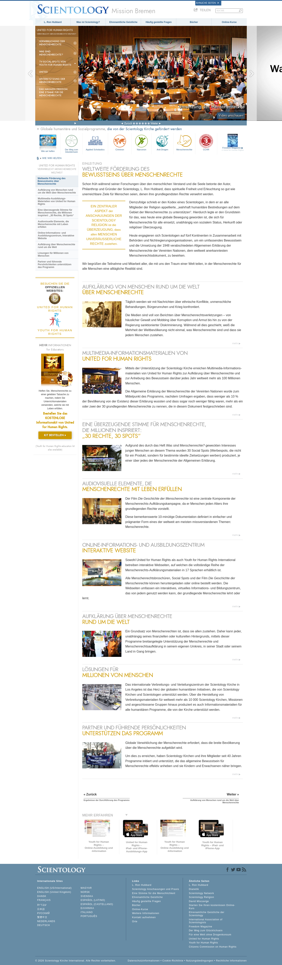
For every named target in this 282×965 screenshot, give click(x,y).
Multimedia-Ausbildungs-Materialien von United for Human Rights (56, 201)
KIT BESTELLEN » (55, 435)
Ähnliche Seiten (207, 3)
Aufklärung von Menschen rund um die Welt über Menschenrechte (57, 191)
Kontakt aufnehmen (144, 917)
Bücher (194, 22)
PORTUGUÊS (89, 916)
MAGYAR (86, 888)
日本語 (41, 909)
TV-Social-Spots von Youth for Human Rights (55, 63)
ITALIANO (87, 912)
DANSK (41, 896)
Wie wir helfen (48, 151)
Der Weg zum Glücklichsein (71, 143)
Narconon (141, 142)
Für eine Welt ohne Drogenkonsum (210, 934)
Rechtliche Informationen (231, 960)
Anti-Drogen (162, 142)
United (43, 72)
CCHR (206, 142)
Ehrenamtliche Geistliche (123, 22)
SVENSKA (87, 896)
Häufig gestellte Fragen (159, 22)
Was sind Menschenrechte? (51, 53)
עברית (42, 904)
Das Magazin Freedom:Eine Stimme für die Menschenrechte (53, 92)
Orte (134, 921)
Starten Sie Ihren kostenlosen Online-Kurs (212, 907)
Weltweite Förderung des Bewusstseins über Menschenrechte (51, 181)
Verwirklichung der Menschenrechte (52, 43)
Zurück (128, 123)
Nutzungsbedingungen (199, 960)
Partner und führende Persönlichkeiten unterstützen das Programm (54, 264)
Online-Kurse (229, 22)
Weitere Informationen (145, 913)
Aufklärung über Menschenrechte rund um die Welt (56, 246)
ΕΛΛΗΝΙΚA (87, 908)
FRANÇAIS (44, 900)
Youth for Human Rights (203, 942)
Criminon (120, 142)
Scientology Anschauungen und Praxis (155, 889)
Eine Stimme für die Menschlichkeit (153, 893)
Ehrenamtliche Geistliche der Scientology (206, 914)
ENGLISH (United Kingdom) (54, 892)
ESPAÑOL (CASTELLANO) (97, 904)
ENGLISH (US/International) (54, 888)
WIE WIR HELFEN (51, 158)
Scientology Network (201, 893)
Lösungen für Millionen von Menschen (53, 254)
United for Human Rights (204, 938)
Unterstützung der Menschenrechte (52, 80)
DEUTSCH (43, 925)
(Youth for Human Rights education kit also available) (55, 447)
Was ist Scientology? (88, 22)
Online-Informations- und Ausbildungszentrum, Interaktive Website (56, 235)
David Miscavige (199, 901)
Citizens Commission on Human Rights (212, 946)
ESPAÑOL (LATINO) (93, 900)
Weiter (154, 123)
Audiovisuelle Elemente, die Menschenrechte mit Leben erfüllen (53, 224)
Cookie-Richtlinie (172, 960)
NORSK (85, 892)
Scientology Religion (201, 897)
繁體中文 (42, 917)
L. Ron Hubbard (53, 22)
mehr (235, 343)
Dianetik (194, 889)
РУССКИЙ (43, 913)
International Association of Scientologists (205, 921)
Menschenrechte (184, 142)
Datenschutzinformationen (144, 960)
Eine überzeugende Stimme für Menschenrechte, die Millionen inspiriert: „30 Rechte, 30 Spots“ (56, 213)
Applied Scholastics (95, 142)
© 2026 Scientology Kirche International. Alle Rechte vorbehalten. (75, 960)
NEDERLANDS (46, 921)
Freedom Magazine (232, 149)
